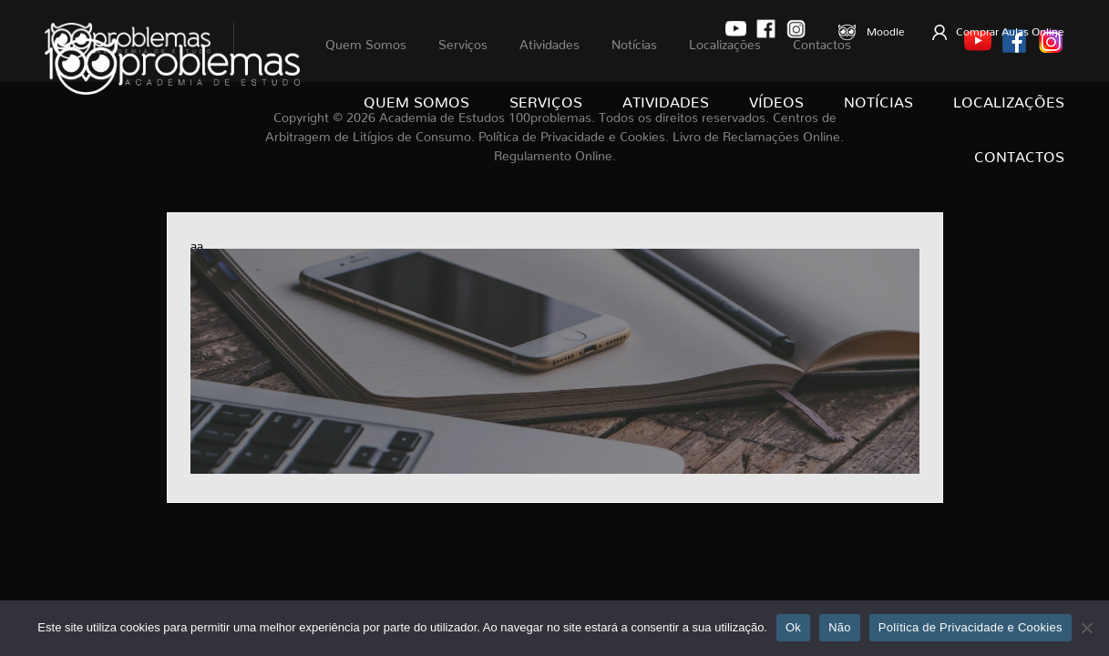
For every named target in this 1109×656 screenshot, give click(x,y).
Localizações (1008, 98)
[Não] (1086, 628)
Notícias (878, 98)
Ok (793, 627)
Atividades (665, 98)
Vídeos (776, 98)
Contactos (1019, 153)
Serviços (545, 98)
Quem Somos (416, 98)
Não (839, 627)
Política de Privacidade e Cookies (970, 627)
